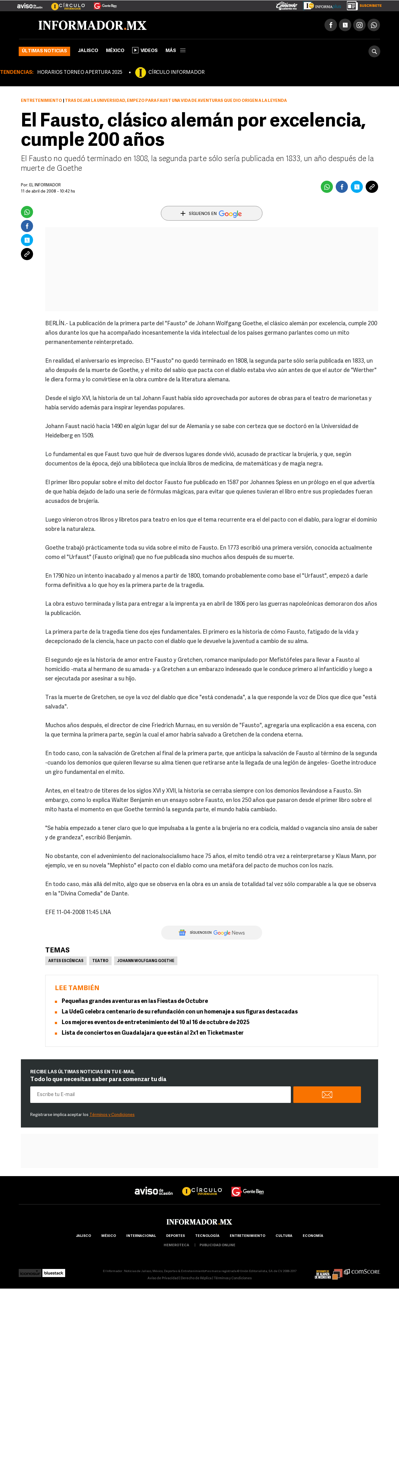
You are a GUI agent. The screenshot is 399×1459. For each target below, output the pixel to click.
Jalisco (88, 51)
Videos (145, 50)
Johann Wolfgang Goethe (145, 961)
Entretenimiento (41, 101)
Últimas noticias (44, 51)
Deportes (175, 1236)
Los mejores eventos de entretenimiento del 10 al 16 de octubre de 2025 (156, 1023)
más (175, 51)
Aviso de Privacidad (163, 1278)
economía (313, 1236)
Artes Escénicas (66, 961)
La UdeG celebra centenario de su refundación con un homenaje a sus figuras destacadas (180, 1012)
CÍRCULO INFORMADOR (176, 72)
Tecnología (207, 1236)
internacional (141, 1236)
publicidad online (217, 1245)
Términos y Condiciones (112, 1115)
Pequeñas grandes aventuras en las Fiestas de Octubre (135, 1001)
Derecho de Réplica (196, 1278)
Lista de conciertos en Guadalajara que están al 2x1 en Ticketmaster (153, 1033)
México (115, 51)
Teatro (100, 961)
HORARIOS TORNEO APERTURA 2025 (79, 72)
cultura (284, 1236)
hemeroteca (176, 1245)
